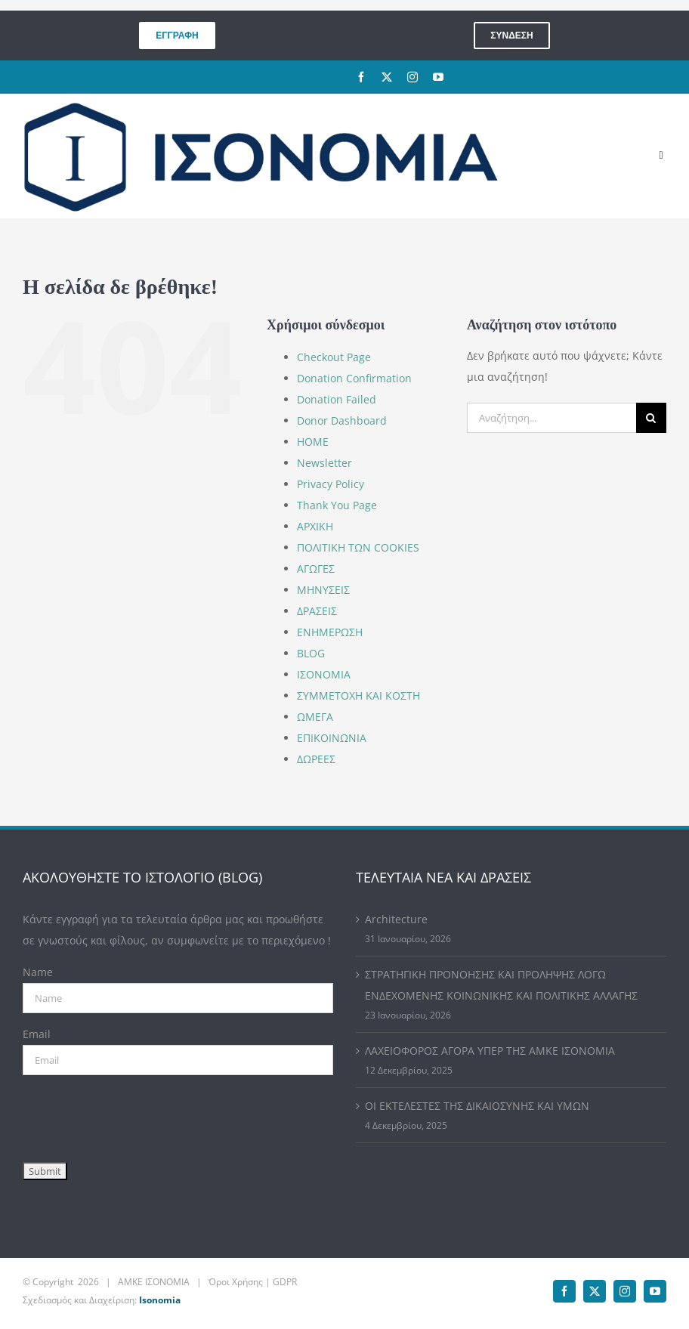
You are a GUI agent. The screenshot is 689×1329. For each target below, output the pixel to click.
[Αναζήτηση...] (551, 418)
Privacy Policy (330, 484)
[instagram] (412, 77)
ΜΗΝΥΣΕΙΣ (323, 590)
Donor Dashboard (342, 420)
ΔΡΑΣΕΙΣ (317, 611)
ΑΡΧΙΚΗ (315, 526)
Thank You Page (337, 505)
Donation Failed (336, 399)
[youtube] (438, 77)
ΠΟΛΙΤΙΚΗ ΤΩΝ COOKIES (358, 547)
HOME (313, 441)
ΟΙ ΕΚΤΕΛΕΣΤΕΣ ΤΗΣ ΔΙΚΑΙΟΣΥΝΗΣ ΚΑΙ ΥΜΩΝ (477, 1106)
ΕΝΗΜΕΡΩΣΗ (330, 632)
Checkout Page (334, 357)
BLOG (311, 653)
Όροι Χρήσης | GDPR (253, 1281)
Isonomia (160, 1299)
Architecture (396, 919)
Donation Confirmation (354, 378)
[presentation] (137, 1115)
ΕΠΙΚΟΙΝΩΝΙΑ (331, 738)
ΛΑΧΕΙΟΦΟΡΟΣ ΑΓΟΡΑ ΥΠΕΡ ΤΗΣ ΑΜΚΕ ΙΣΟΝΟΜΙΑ (490, 1050)
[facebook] (361, 77)
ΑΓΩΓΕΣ (316, 568)
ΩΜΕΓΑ (315, 716)
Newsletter (324, 463)
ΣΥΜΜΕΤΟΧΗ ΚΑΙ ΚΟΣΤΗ (358, 695)
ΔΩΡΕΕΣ (316, 759)
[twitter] (387, 77)
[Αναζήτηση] (651, 418)
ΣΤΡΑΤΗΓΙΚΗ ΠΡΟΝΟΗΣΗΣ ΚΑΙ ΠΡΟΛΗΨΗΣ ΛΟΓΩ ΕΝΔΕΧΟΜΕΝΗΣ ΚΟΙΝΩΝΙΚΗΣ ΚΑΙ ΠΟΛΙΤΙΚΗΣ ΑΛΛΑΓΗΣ (501, 985)
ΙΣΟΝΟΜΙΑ (324, 674)
